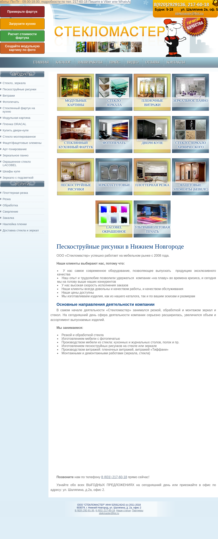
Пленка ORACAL (14, 124)
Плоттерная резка (15, 192)
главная (41, 62)
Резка (6, 199)
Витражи (9, 95)
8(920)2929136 (169, 4)
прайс (114, 62)
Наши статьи (123, 510)
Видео (132, 62)
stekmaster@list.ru (189, 13)
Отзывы (152, 62)
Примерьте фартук (22, 11)
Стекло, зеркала (14, 83)
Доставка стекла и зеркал (21, 230)
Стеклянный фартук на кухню (19, 109)
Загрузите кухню (22, 23)
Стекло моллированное (19, 136)
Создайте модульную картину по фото (22, 48)
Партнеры (137, 510)
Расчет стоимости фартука (22, 35)
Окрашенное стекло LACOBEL (17, 163)
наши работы (90, 62)
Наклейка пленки (15, 224)
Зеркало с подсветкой (18, 177)
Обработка (10, 205)
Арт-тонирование (15, 149)
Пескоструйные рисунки (19, 89)
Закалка (8, 217)
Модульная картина (16, 117)
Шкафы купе (11, 171)
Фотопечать (11, 101)
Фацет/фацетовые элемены (22, 143)
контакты (176, 62)
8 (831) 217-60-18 (114, 477)
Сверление (10, 211)
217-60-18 (198, 4)
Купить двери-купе (16, 130)
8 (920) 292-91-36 (84, 510)
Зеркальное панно (15, 155)
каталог (63, 62)
